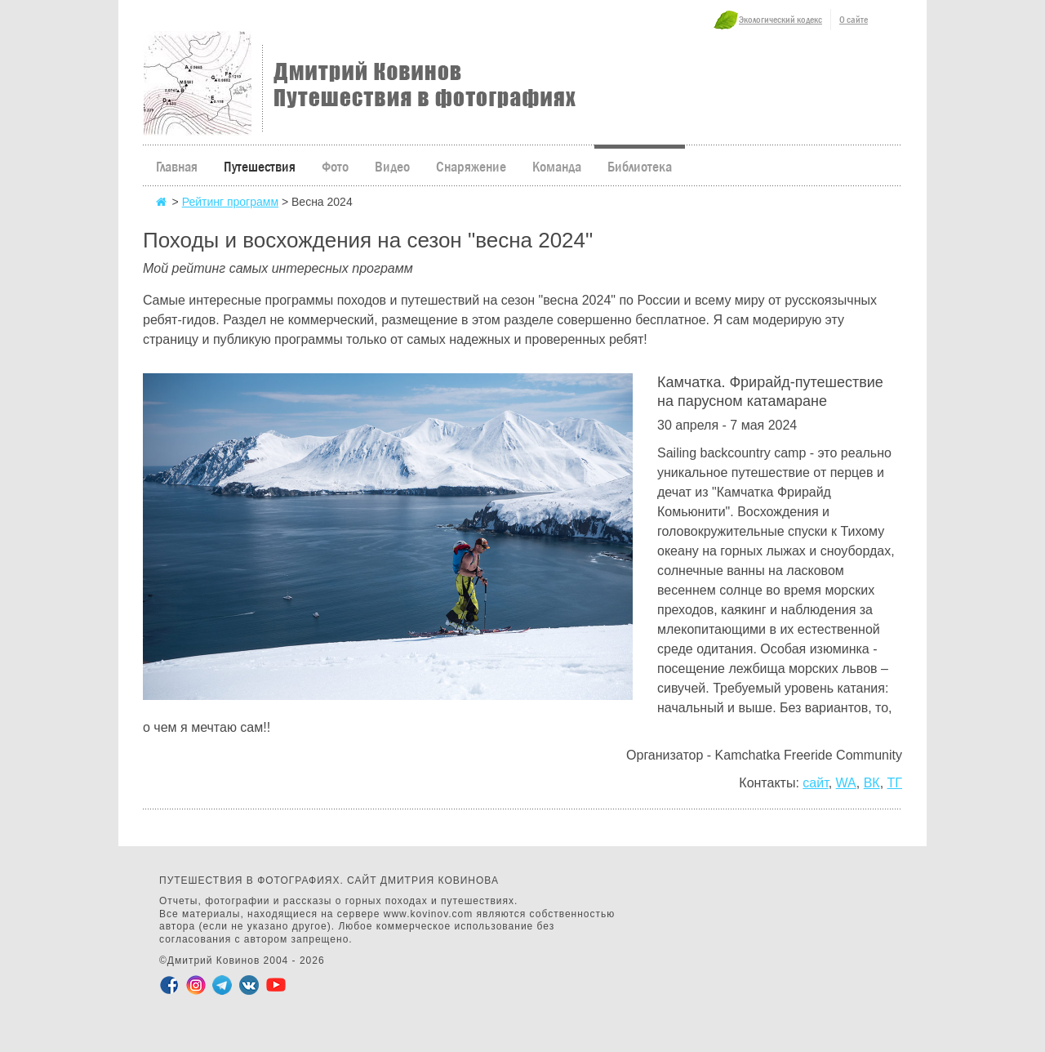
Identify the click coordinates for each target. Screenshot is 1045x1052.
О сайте (853, 19)
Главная (177, 167)
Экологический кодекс (780, 19)
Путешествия (260, 167)
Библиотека (639, 167)
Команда (556, 167)
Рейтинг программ (230, 201)
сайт (815, 783)
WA (846, 783)
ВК (872, 783)
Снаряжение (471, 167)
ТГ (894, 783)
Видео (392, 167)
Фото (335, 167)
